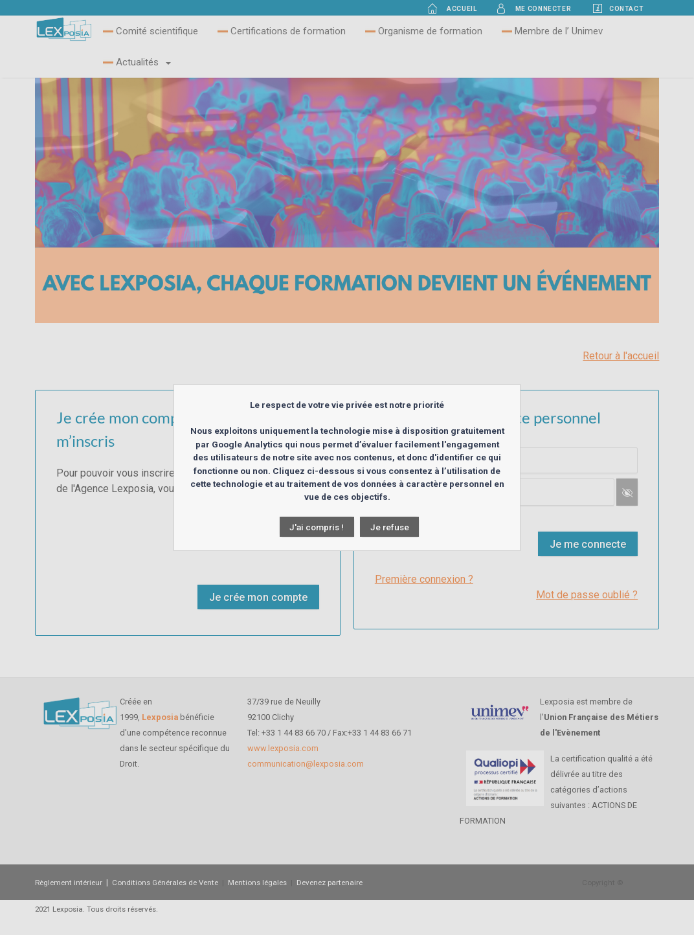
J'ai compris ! (316, 527)
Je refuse (389, 527)
